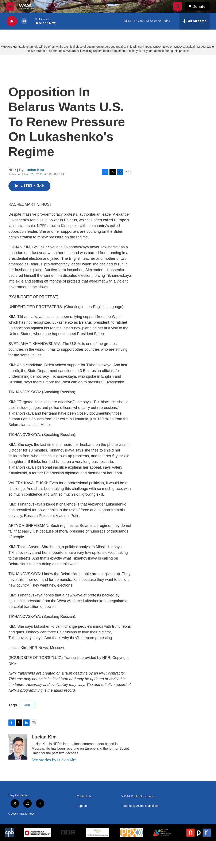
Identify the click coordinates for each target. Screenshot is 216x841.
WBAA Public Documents (138, 796)
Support (82, 805)
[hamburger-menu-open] (10, 6)
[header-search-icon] (177, 6)
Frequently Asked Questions (140, 805)
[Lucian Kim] (17, 747)
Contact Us (84, 796)
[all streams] (195, 21)
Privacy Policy (27, 813)
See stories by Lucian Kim (54, 759)
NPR (27, 705)
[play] (11, 21)
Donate (198, 6)
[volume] (24, 21)
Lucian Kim (34, 170)
